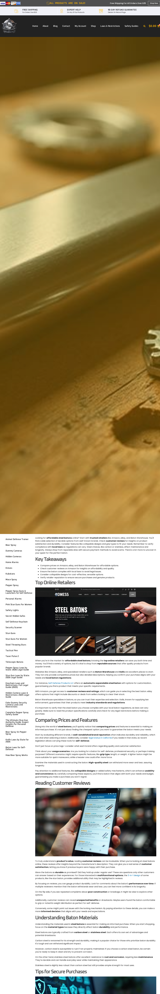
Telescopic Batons (14, 662)
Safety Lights (12, 610)
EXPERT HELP (74, 10)
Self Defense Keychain (17, 622)
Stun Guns (11, 633)
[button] (144, 26)
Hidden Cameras (13, 557)
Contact (66, 26)
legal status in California (100, 737)
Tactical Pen (12, 651)
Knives (9, 568)
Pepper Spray (12, 585)
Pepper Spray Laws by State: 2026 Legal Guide (17, 669)
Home (35, 26)
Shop (93, 26)
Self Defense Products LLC (61, 683)
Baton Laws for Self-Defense (16, 748)
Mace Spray (11, 580)
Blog (55, 26)
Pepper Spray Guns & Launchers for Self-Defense (19, 592)
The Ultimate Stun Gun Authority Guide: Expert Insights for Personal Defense (17, 723)
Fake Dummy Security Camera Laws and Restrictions (16, 705)
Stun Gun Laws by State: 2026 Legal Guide (18, 677)
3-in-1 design (134, 875)
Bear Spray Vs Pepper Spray (16, 733)
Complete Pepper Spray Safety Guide (17, 714)
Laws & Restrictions (110, 26)
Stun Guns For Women (16, 639)
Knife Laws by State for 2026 (17, 741)
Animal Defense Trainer (17, 539)
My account (80, 26)
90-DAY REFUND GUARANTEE (122, 10)
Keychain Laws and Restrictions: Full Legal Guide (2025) (17, 685)
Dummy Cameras (14, 551)
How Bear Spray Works (17, 755)
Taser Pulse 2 (12, 656)
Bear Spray (11, 545)
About (46, 26)
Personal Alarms (14, 599)
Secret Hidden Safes (15, 616)
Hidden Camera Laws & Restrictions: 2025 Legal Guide (17, 695)
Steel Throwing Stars (16, 645)
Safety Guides (131, 26)
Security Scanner (14, 628)
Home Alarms (12, 562)
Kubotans (10, 574)
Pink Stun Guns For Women (19, 605)
